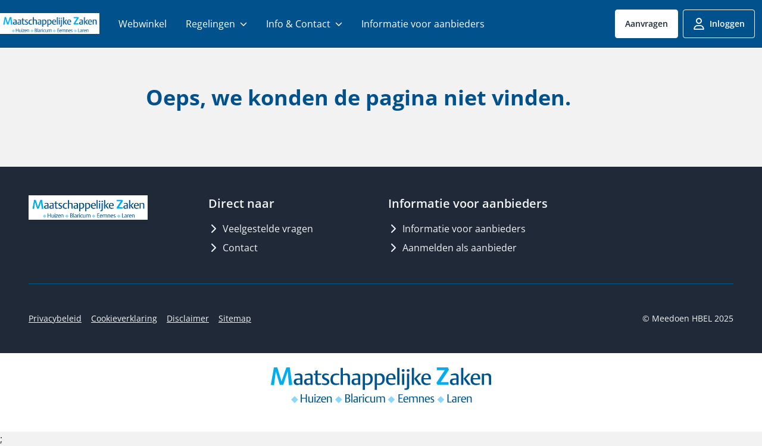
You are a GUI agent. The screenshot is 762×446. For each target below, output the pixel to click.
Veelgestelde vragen (260, 228)
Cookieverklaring (124, 318)
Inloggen (719, 24)
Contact (233, 247)
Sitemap (234, 318)
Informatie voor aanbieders (457, 228)
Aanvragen (646, 23)
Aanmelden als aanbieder (452, 247)
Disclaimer (188, 318)
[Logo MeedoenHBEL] (49, 23)
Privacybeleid (55, 318)
